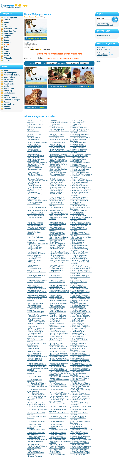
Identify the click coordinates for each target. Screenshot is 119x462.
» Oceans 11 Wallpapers (78, 303)
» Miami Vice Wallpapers (34, 290)
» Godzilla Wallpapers (55, 225)
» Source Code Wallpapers (78, 346)
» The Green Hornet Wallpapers (37, 386)
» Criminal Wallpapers (55, 182)
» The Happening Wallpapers (58, 386)
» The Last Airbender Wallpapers (37, 396)
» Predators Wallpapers (34, 317)
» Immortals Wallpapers (56, 249)
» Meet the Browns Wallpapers (36, 288)
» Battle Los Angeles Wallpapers (80, 154)
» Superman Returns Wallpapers (59, 360)
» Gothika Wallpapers (55, 227)
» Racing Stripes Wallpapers (36, 322)
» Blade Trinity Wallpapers (57, 159)
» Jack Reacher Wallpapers (57, 258)
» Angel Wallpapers (33, 144)
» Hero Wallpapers (54, 242)
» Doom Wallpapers (33, 192)
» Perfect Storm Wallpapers (35, 312)
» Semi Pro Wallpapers (77, 333)
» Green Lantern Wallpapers (36, 229)
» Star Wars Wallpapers (77, 353)
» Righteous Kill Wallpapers (79, 325)
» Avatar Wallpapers (33, 149)
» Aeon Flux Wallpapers (56, 136)
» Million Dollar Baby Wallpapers (59, 290)
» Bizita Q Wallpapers (33, 157)
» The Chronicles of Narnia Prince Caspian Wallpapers (59, 374)
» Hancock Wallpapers (56, 232)
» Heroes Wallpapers (77, 242)
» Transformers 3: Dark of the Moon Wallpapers (36, 433)
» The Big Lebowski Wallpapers (80, 370)
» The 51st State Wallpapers (58, 366)
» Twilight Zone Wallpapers (57, 438)
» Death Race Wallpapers (57, 187)
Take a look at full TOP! (104, 35)
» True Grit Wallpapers (56, 436)
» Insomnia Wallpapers (77, 254)
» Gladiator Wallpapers (34, 225)
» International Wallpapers (57, 255)
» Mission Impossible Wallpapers (59, 292)
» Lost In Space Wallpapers (35, 282)
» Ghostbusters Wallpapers (57, 224)
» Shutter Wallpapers (77, 336)
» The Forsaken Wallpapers (35, 385)
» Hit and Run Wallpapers (57, 244)
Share (98, 61)
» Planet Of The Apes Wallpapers (37, 315)
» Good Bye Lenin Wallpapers (36, 227)
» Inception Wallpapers (34, 252)
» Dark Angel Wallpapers (34, 186)
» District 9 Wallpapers (56, 189)
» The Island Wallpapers (78, 393)
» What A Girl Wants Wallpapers (80, 446)
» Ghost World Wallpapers (35, 224)
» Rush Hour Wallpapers (78, 328)
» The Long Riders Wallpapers (80, 398)
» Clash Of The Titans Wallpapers (81, 174)
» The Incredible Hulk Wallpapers (59, 393)
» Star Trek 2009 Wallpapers (58, 353)
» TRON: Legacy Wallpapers (36, 436)
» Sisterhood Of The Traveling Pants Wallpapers (36, 344)
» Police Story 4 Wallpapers (57, 315)
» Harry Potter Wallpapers (35, 237)
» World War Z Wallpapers (78, 449)
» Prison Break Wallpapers (78, 318)
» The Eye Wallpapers (55, 383)
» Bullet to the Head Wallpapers (37, 162)
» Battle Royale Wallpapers (35, 156)
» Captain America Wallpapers (80, 162)
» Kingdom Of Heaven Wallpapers (81, 267)
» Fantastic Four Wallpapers (79, 205)
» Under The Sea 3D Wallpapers (80, 439)
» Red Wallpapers (54, 322)
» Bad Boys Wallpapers (34, 151)
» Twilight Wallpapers (33, 438)
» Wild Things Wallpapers (57, 448)
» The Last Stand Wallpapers (79, 396)
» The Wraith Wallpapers (56, 421)
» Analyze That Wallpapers (57, 142)
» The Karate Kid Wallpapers (36, 395)
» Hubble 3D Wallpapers (34, 247)
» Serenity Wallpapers (34, 335)
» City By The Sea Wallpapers (79, 172)
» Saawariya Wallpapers (34, 330)
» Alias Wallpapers (54, 137)
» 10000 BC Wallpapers (56, 121)
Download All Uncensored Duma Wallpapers (59, 54)
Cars (5, 24)
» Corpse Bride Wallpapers (78, 179)
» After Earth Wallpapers (78, 136)
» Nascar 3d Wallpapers (56, 298)
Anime (6, 22)
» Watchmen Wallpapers (56, 446)
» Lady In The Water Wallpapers (80, 270)
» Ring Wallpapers (32, 327)
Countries (7, 38)
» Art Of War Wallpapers (78, 146)
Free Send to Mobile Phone (36, 38)
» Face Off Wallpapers (77, 204)
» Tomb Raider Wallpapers (78, 428)
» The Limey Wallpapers (56, 398)
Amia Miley (8, 91)
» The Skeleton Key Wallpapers (37, 409)
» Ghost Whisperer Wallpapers (80, 222)
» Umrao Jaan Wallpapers (57, 439)
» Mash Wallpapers (33, 285)
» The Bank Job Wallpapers (79, 368)
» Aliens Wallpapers (33, 139)
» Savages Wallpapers (77, 330)
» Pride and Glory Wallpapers (58, 318)
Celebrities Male (10, 31)
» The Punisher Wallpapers (57, 406)
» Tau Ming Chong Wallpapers (58, 363)
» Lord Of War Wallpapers (57, 280)
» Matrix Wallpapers (76, 285)
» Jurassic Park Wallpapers (57, 265)
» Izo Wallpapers (32, 258)
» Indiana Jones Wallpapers (79, 252)
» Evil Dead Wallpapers (56, 202)
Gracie (6, 86)
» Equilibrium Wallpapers (56, 200)
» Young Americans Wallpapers (80, 453)
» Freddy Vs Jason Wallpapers (58, 214)
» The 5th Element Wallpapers (80, 366)
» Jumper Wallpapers (33, 265)
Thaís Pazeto (9, 84)
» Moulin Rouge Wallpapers (79, 295)
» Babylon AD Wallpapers (78, 149)
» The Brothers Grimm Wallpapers (59, 371)
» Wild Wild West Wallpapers (79, 448)
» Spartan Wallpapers (33, 348)
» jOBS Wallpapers (33, 262)
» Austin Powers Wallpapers (57, 147)
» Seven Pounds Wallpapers (58, 335)
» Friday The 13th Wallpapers (36, 215)
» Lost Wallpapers (76, 280)
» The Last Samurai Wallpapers (58, 396)
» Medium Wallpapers (55, 287)
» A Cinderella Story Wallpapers (59, 131)
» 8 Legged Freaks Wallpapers (80, 129)
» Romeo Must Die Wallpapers (80, 327)
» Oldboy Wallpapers (55, 305)
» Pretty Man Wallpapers (34, 318)
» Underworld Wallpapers (35, 441)
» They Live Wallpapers (34, 424)
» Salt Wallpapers (54, 330)
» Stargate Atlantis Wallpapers (58, 355)
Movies (31, 17)
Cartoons (7, 26)
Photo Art (7, 54)
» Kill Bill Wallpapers (33, 267)
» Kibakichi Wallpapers (77, 265)
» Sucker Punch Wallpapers (57, 358)
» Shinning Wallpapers (56, 336)
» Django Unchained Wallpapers (80, 189)
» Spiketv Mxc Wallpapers (57, 351)
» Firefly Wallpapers (55, 212)
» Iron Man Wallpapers (34, 257)
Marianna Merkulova (12, 75)
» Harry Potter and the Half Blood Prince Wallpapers (81, 238)
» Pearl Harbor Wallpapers (78, 310)
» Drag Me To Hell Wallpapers (79, 192)
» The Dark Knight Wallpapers (79, 378)
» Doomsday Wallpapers (56, 192)
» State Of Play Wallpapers (57, 356)
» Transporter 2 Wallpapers (79, 433)
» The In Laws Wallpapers (35, 393)
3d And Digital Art (10, 17)
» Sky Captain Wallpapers (57, 343)
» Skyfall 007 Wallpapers (78, 343)
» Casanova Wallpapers (34, 167)
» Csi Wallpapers (32, 184)
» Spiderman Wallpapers (34, 351)
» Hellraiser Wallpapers (56, 240)
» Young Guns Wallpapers (57, 454)
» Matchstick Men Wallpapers (58, 285)
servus (42, 107)
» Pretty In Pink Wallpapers (57, 317)
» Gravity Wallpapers (77, 227)
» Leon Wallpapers (54, 275)
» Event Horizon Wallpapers (79, 200)
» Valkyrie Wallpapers (33, 444)
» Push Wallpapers (54, 320)
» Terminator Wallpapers (56, 365)
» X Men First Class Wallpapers (80, 451)
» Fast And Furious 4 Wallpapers (37, 207)
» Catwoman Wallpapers (34, 169)
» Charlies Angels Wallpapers (79, 169)
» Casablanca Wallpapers (78, 166)
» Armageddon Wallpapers (57, 146)
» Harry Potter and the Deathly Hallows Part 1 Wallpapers (58, 238)
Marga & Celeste (10, 97)
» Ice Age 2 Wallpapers (34, 249)
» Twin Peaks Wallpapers (78, 438)
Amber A (7, 106)
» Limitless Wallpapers (34, 277)
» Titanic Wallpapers (76, 426)
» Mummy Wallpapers (55, 297)
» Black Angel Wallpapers (57, 157)
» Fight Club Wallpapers (56, 210)
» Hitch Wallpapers (76, 244)
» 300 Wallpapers (76, 126)
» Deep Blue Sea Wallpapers (79, 187)
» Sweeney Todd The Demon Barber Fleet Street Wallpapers (80, 360)
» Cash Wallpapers (55, 167)
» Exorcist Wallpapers (33, 204)
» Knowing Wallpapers (56, 268)
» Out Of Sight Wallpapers (57, 307)
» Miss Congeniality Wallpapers (37, 292)
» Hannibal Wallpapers (77, 232)
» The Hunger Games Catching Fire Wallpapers (80, 390)
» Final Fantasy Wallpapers (79, 210)
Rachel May (8, 79)
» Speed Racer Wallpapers (57, 348)
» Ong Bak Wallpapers (34, 307)
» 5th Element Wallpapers (78, 127)
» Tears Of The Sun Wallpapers (37, 365)
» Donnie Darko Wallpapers (79, 190)
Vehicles (7, 60)
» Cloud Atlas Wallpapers (35, 176)
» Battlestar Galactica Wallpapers (59, 156)
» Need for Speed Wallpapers (58, 300)
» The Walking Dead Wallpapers (59, 416)
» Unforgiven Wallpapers (78, 441)
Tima (28, 42)
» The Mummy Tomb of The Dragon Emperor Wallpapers (36, 403)
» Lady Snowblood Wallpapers (36, 272)
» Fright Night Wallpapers (78, 215)
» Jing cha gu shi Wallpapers (79, 260)
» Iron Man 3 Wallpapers (78, 257)
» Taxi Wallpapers (76, 363)
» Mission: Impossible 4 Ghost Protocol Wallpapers (79, 292)
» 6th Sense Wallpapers (56, 129)
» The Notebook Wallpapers (57, 403)
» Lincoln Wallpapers (55, 277)
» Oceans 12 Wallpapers (34, 305)
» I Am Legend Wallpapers (57, 247)
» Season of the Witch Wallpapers (59, 333)
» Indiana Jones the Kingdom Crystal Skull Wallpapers (36, 254)
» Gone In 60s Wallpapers (78, 225)
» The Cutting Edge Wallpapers (80, 376)
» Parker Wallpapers (55, 310)
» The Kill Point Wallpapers (57, 395)
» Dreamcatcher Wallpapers (35, 194)
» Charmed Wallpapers (77, 171)
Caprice (7, 102)
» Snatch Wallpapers (77, 345)
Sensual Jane (9, 88)
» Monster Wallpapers (55, 295)
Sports (6, 56)
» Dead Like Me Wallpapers (79, 186)
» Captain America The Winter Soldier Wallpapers (58, 165)
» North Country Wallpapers (35, 303)
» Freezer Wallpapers (77, 214)
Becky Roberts (9, 77)
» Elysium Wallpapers (33, 199)
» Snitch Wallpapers (33, 346)
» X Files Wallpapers (33, 451)
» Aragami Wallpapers (77, 144)
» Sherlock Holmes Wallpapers (80, 335)
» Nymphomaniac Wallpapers (58, 303)
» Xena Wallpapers (55, 453)
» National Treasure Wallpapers (80, 298)
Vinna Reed (8, 82)
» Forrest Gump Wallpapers (35, 214)
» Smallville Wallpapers (56, 345)
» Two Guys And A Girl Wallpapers (37, 439)
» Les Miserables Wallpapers (79, 275)
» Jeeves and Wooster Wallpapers (59, 260)
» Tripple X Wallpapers (77, 434)
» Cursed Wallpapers (55, 184)
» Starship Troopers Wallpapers (80, 355)
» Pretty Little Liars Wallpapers (80, 317)
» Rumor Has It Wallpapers (35, 328)
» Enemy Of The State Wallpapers (37, 200)
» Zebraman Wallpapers (34, 456)
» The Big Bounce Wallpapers (58, 370)
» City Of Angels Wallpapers (57, 174)
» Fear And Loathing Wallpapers (37, 210)
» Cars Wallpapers (76, 164)
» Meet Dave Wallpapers (78, 287)
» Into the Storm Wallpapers (79, 255)
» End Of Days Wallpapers (57, 199)
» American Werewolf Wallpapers (37, 142)
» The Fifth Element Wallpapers (80, 383)
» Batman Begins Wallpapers (58, 154)
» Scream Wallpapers (77, 331)
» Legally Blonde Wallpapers (36, 275)
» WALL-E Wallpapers (55, 444)
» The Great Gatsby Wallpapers (80, 385)
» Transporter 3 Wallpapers (57, 434)
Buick (6, 70)
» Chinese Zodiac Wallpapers (58, 172)
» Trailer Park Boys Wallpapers (36, 429)
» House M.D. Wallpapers (57, 245)
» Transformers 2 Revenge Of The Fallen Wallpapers (81, 430)
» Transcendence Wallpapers (58, 429)
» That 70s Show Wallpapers (36, 366)
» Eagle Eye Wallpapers (56, 197)
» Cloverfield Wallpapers (56, 176)
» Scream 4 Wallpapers (34, 333)
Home (26, 17)
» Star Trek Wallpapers (34, 353)
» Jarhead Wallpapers (33, 260)
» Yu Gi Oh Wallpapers (77, 454)
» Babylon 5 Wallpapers (56, 149)
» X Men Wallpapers (55, 451)
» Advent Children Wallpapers (79, 134)
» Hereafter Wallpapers (77, 240)
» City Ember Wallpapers (34, 174)
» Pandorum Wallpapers (78, 308)
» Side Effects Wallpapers (57, 338)
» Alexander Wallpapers (34, 137)
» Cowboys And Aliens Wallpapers (37, 181)
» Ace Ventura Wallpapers (57, 134)
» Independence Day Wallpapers (59, 252)
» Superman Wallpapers (34, 360)
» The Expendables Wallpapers (36, 383)
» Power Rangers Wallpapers (79, 315)
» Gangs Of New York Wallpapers (81, 217)
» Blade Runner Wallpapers (35, 159)
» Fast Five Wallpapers (56, 207)
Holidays (7, 42)
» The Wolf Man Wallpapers (57, 418)
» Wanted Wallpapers (77, 444)
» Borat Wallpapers (33, 161)
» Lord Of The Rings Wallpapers (37, 280)
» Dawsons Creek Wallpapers (58, 186)
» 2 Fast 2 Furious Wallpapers (58, 122)
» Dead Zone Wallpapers (34, 187)
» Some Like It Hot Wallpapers (58, 346)
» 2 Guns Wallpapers (77, 122)
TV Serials (8, 58)
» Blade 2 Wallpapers (77, 157)
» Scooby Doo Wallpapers (35, 331)
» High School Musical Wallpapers (37, 244)
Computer (7, 35)
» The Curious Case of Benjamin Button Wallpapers (59, 377)
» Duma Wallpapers (33, 197)
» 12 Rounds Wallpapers (78, 121)
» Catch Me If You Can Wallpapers (81, 167)
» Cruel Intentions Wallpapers (79, 182)
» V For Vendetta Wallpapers (79, 443)
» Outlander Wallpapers (77, 307)
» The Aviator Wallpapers (56, 368)
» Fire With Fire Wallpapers (35, 212)
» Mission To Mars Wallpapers (36, 295)
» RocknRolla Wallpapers (56, 327)
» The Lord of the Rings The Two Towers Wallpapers (59, 400)
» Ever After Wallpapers (34, 202)
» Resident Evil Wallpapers (35, 323)
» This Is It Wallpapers (56, 424)
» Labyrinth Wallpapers (56, 270)
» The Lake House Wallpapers (80, 395)
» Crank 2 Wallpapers (33, 182)
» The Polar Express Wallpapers (37, 406)
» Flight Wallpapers (76, 212)
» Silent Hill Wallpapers (77, 338)
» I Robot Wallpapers (77, 247)
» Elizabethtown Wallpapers (79, 197)
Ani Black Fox (9, 104)
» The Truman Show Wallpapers (59, 413)
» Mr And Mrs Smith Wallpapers (37, 297)
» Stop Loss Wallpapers (34, 358)
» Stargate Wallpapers (34, 355)
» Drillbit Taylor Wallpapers (57, 194)
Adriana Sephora (10, 73)
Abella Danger (9, 93)
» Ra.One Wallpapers (77, 320)
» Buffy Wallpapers (76, 161)
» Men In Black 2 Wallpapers (79, 288)
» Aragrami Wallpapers (34, 146)
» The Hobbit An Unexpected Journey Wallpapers (79, 387)
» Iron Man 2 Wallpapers (56, 257)
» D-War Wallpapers (76, 184)
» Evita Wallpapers (76, 202)
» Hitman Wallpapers (33, 245)
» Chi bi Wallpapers (33, 172)
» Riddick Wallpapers (77, 323)
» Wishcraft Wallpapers (56, 449)
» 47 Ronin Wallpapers (56, 127)
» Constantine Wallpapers (35, 179)
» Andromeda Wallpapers (78, 142)
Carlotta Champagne (12, 100)
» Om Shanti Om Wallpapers (79, 305)
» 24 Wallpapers (54, 126)
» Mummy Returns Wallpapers (80, 297)
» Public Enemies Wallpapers (36, 320)
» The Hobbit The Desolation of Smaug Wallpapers (36, 390)
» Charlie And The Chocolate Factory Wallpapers (58, 170)
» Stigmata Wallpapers (77, 356)
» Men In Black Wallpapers (57, 288)
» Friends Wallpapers (55, 215)
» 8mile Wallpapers (33, 131)
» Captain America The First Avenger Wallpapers (35, 165)
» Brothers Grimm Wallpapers (58, 161)
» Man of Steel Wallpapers (57, 282)
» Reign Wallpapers (76, 322)
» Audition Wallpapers (33, 147)
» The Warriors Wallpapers (78, 416)
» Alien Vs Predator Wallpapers (80, 137)
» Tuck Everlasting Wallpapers (80, 436)
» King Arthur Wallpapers (56, 267)
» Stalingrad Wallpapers (78, 351)
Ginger (6, 95)
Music (6, 47)
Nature (6, 49)
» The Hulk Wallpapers (56, 390)
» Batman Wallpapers (33, 154)
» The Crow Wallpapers (34, 376)
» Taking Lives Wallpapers (35, 363)
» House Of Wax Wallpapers (79, 245)
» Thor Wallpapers (76, 424)
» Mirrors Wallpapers (77, 290)
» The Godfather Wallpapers (57, 385)
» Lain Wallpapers (54, 272)
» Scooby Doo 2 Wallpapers (57, 331)
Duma (37, 17)
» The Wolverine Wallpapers (36, 421)
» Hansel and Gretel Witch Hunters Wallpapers (57, 234)
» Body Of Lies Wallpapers (78, 159)
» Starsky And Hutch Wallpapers (37, 356)
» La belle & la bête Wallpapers (80, 268)
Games (6, 40)
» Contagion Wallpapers (56, 179)
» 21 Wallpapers (75, 124)
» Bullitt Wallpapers (55, 162)
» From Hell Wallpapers (34, 217)
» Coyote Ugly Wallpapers (57, 181)
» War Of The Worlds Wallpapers (37, 446)
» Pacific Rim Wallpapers (56, 308)
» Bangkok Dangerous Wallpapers (59, 151)
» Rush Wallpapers (55, 328)
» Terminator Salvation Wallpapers (81, 365)
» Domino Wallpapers (55, 190)
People (6, 51)
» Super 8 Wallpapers (77, 358)
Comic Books (9, 33)
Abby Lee (7, 109)
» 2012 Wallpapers (54, 124)
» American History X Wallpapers (59, 139)
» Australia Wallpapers (77, 147)
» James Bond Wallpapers (78, 258)
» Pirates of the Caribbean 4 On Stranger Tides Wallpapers (80, 312)
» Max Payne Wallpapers (34, 287)
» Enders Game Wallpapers (79, 199)
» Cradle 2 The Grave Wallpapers (81, 181)
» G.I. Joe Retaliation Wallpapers (80, 224)
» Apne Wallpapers (54, 144)
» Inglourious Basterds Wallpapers (59, 254)
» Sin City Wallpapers (55, 340)
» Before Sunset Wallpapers (79, 156)
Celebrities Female (11, 29)
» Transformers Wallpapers (57, 433)
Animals (7, 20)
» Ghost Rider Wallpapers (35, 222)
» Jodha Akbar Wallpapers (57, 262)
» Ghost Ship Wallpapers (56, 222)
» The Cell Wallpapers (77, 371)
